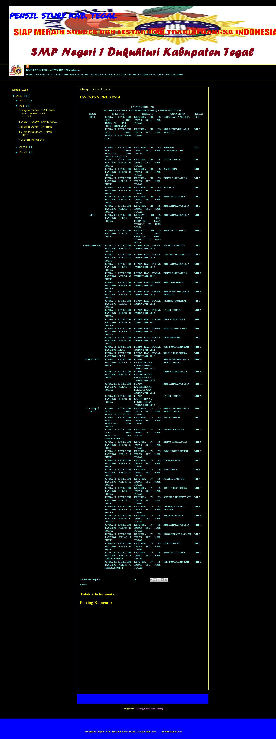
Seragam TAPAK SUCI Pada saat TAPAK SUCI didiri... (37, 113)
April (24, 147)
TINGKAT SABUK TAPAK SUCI (38, 121)
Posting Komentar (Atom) (149, 708)
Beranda (146, 699)
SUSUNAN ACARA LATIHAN (35, 126)
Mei (22, 105)
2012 (20, 95)
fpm (159, 731)
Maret (24, 152)
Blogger (186, 731)
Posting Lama (196, 699)
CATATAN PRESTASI (99, 584)
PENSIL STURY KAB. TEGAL (63, 15)
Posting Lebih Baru (92, 699)
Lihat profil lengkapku (21, 79)
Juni (23, 100)
